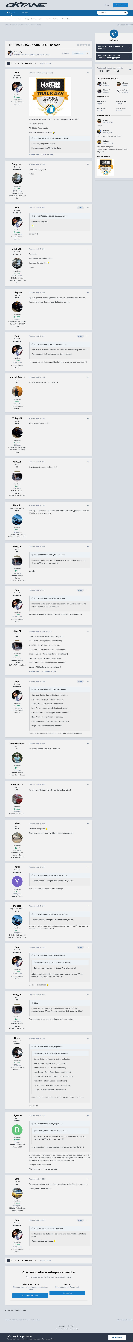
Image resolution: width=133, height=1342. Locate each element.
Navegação (11, 14)
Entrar (107, 5)
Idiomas (62, 1326)
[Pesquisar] (110, 13)
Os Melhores (67, 19)
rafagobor (126, 90)
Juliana (106, 141)
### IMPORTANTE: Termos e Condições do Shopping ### (109, 56)
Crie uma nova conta (30, 1296)
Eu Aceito (117, 1337)
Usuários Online (52, 19)
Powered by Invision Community (66, 1329)
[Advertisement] (48, 35)
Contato (71, 1326)
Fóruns (8, 19)
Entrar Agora (67, 1293)
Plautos (106, 131)
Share (65, 53)
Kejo (105, 83)
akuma (125, 83)
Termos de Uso (47, 1339)
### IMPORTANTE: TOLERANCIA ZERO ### (110, 47)
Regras (18, 19)
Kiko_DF (106, 90)
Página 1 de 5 (45, 63)
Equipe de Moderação (33, 19)
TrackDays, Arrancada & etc (39, 54)
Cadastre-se (120, 5)
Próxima (28, 63)
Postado (37, 73)
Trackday (24, 13)
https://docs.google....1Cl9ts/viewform (46, 148)
